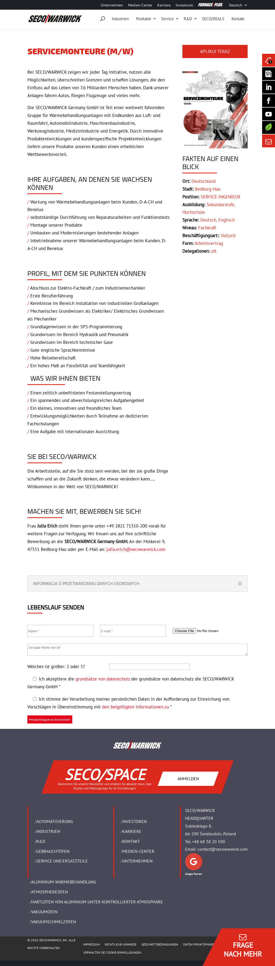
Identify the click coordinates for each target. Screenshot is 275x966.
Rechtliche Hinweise (120, 944)
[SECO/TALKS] (268, 114)
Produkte (143, 18)
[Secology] (268, 127)
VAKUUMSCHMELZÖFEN (53, 921)
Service (167, 18)
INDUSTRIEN (48, 831)
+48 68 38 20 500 (208, 841)
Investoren (184, 5)
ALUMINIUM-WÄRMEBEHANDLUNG (63, 882)
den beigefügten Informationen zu (135, 707)
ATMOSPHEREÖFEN (49, 891)
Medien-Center (140, 5)
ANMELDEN (188, 778)
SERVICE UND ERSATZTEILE (62, 861)
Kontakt (237, 18)
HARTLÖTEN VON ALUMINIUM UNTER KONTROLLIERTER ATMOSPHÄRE (97, 901)
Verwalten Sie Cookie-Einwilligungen (112, 952)
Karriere (164, 5)
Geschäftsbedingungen (160, 944)
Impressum (91, 944)
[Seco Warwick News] (268, 60)
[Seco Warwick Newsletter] (268, 73)
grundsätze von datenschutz (102, 679)
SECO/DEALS (213, 18)
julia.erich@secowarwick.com (135, 549)
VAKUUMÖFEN (44, 911)
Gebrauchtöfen (53, 851)
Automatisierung (54, 821)
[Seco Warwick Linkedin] (268, 87)
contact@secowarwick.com (223, 849)
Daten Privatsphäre (198, 944)
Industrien (120, 18)
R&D (188, 18)
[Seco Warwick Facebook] (268, 100)
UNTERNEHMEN (137, 861)
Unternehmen (112, 5)
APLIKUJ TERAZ (215, 51)
